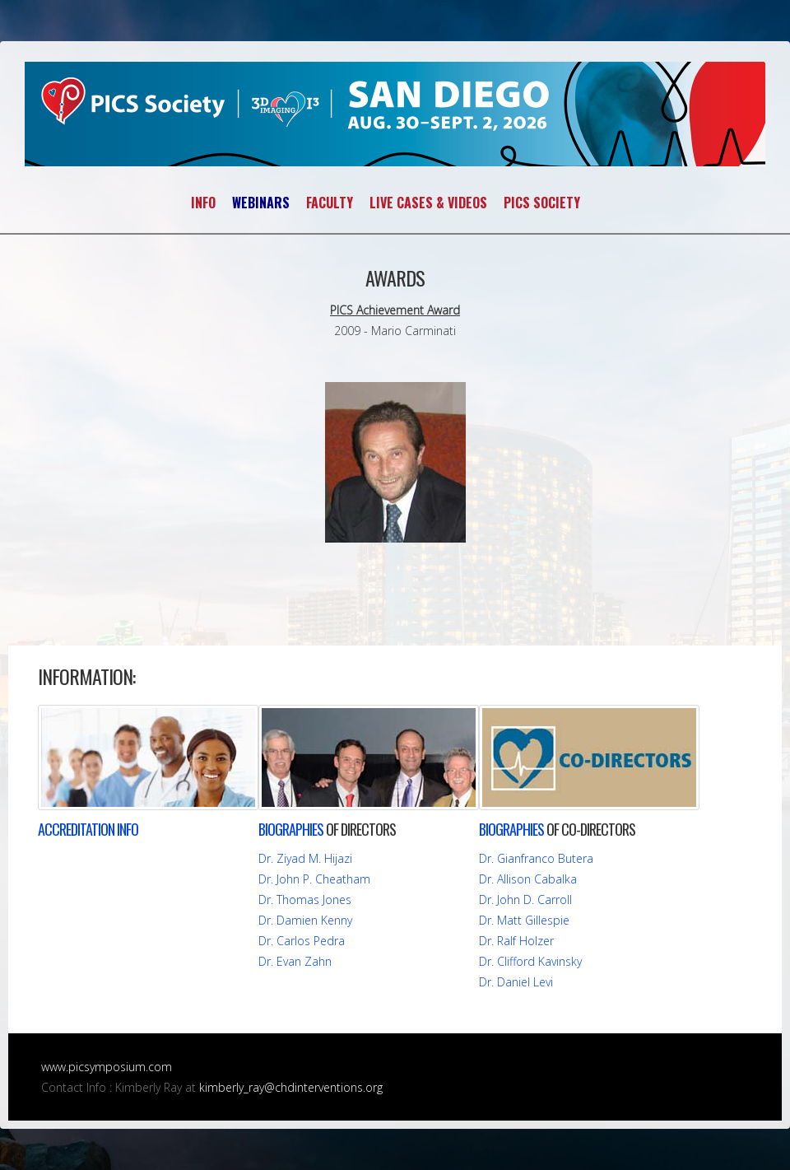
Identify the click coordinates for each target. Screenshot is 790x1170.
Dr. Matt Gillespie (524, 920)
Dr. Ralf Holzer (516, 941)
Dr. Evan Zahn (295, 961)
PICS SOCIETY (542, 202)
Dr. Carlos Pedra (301, 941)
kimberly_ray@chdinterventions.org (291, 1087)
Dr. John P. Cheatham (314, 879)
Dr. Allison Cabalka (528, 879)
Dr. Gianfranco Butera (536, 858)
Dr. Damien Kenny (305, 920)
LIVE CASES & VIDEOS (428, 202)
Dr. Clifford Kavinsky (530, 961)
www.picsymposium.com (106, 1066)
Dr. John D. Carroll (525, 899)
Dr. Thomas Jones (304, 899)
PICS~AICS (395, 114)
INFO (203, 202)
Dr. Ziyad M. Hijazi (305, 858)
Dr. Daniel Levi (516, 982)
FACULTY (329, 202)
